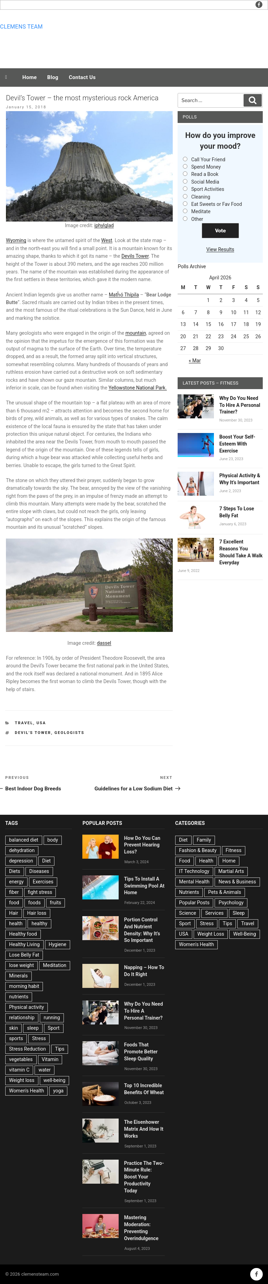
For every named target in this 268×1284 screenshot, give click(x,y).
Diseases (39, 871)
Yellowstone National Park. (138, 387)
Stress (39, 1038)
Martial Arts (231, 871)
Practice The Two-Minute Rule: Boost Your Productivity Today (144, 1176)
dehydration (22, 850)
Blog (52, 77)
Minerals (18, 976)
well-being (55, 1080)
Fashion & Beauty (198, 850)
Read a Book (204, 174)
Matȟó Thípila (124, 294)
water (44, 1070)
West (106, 240)
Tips (60, 1049)
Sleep (239, 913)
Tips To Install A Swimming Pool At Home (144, 886)
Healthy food (23, 934)
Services (214, 913)
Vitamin (50, 1059)
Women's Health (26, 1090)
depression (21, 861)
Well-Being (244, 934)
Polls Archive (192, 266)
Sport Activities (207, 189)
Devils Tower (135, 256)
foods (34, 902)
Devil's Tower (33, 732)
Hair (13, 913)
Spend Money (206, 167)
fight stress (40, 892)
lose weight (21, 965)
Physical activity (26, 1007)
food (14, 902)
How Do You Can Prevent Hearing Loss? (142, 845)
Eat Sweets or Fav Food (216, 204)
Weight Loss (211, 934)
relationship (22, 1017)
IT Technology (194, 871)
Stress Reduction (27, 1049)
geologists (69, 732)
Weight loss (22, 1080)
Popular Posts (194, 902)
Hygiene (57, 944)
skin (13, 1028)
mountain (135, 333)
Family (204, 840)
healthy (39, 923)
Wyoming (16, 240)
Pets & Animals (224, 892)
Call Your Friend (208, 159)
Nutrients (189, 892)
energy (16, 881)
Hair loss (36, 913)
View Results (220, 249)
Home (29, 77)
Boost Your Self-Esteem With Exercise (237, 444)
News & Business (237, 881)
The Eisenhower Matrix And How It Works (143, 1129)
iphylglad (104, 225)
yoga (58, 1090)
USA (41, 723)
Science (187, 913)
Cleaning (200, 197)
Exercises (43, 881)
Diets (14, 871)
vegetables (21, 1059)
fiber (14, 892)
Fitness (233, 850)
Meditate (200, 211)
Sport (54, 1028)
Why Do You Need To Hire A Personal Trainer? (239, 405)
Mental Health (194, 881)
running (52, 1017)
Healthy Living (24, 944)
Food (184, 861)
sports (16, 1038)
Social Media (205, 182)
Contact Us (82, 77)
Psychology (231, 902)
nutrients (18, 996)
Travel (24, 723)
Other (197, 219)
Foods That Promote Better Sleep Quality (140, 1051)
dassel (104, 643)
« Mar (195, 360)
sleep (32, 1028)
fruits (55, 902)
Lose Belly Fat (24, 955)
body (52, 840)
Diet (46, 861)
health (15, 923)
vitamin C (19, 1070)
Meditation (54, 965)
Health (206, 861)
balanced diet (23, 840)
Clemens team (21, 26)
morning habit (24, 986)
